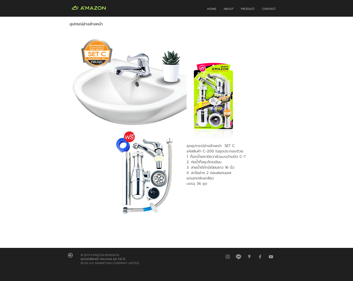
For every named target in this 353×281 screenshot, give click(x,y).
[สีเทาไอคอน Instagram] (227, 256)
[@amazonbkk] (238, 256)
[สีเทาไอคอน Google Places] (249, 256)
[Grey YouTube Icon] (271, 256)
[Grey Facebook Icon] (260, 256)
